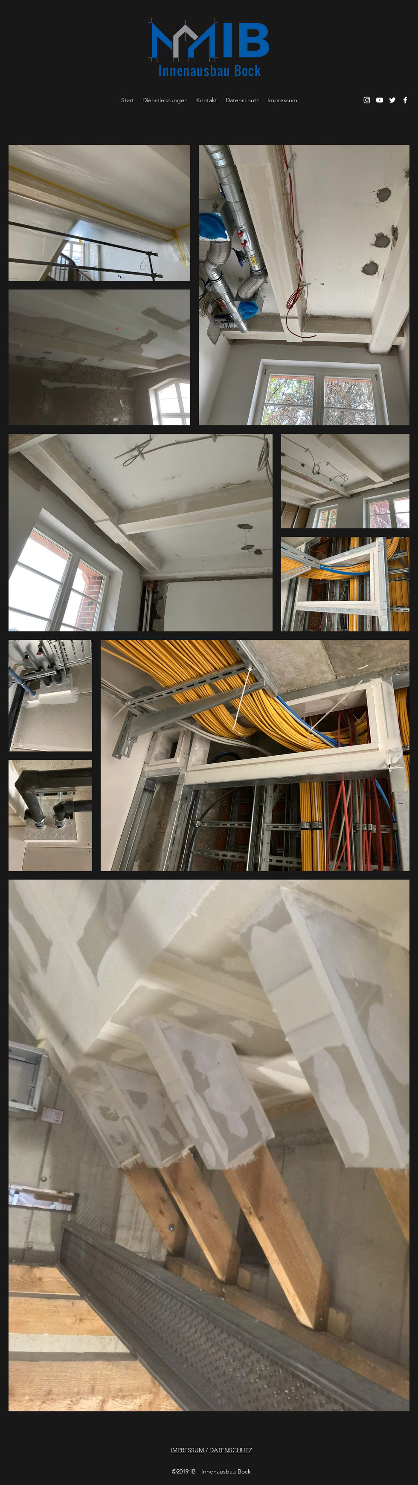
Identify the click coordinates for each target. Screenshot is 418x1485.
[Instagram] (367, 100)
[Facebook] (405, 100)
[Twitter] (392, 100)
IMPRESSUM (187, 1450)
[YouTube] (379, 100)
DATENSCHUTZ (230, 1450)
